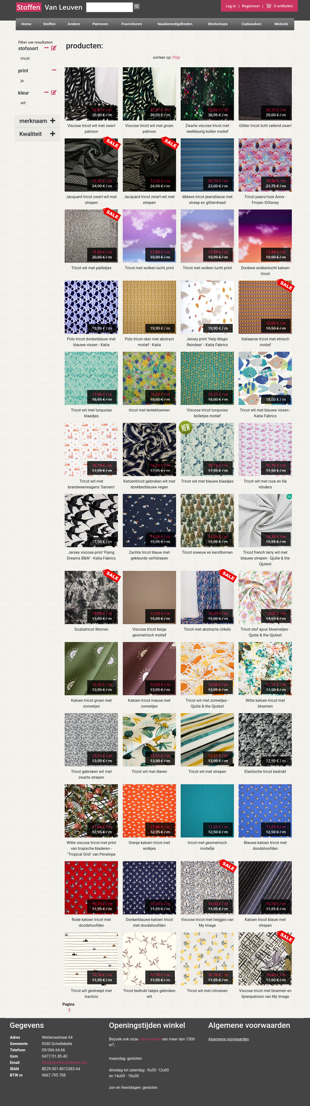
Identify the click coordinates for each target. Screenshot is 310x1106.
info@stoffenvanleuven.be (64, 1062)
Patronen (100, 24)
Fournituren (132, 24)
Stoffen (49, 24)
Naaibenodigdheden (175, 24)
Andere (74, 24)
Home (26, 24)
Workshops (218, 24)
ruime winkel (150, 1039)
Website (281, 24)
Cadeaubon (251, 24)
